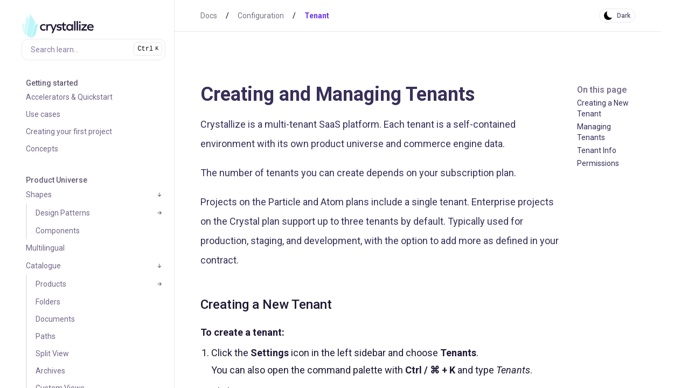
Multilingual (45, 248)
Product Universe (56, 180)
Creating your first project (69, 131)
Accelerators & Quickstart (69, 97)
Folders (48, 301)
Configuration (261, 15)
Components (58, 230)
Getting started (52, 83)
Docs (208, 15)
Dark (623, 15)
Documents (55, 319)
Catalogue (43, 265)
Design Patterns (63, 213)
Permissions (598, 163)
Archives (50, 370)
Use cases (43, 114)
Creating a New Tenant (603, 108)
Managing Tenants (594, 132)
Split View (52, 353)
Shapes (39, 194)
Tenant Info (596, 150)
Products (51, 284)
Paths (45, 336)
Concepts (42, 148)
